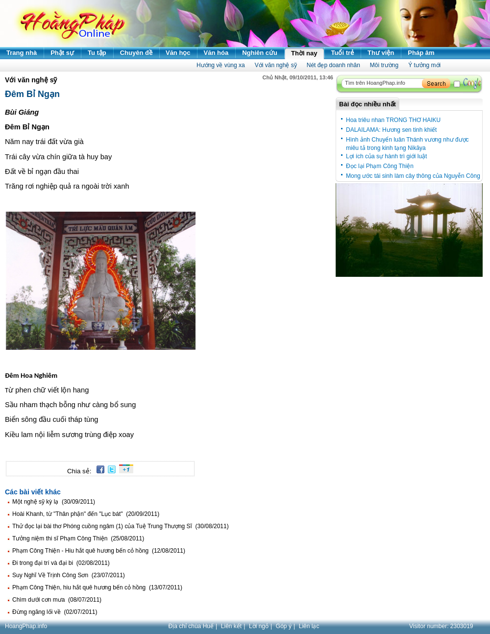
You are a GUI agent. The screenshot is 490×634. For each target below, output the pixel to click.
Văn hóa (216, 52)
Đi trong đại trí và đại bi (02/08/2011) (61, 563)
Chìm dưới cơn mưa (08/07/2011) (56, 599)
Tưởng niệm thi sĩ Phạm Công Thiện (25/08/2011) (78, 538)
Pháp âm (421, 52)
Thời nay (304, 53)
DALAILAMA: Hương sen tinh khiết (391, 129)
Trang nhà (21, 52)
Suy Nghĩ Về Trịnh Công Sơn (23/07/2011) (68, 575)
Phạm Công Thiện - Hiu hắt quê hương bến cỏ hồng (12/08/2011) (98, 550)
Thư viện (381, 52)
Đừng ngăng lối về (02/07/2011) (54, 612)
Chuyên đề (136, 52)
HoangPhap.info (26, 626)
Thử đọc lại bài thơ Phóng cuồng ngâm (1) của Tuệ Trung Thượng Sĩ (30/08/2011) (120, 526)
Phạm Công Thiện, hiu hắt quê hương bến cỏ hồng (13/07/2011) (97, 587)
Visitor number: (441, 626)
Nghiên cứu (259, 52)
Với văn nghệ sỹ (276, 65)
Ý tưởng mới (424, 65)
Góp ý (284, 626)
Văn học (178, 52)
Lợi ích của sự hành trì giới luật (386, 156)
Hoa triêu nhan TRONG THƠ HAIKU (393, 120)
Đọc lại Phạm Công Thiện (380, 166)
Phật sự (62, 52)
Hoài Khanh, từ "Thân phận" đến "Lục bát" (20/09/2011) (85, 514)
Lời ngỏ (259, 626)
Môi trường (384, 65)
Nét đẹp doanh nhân (333, 65)
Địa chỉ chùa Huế (191, 626)
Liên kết (231, 626)
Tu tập (97, 52)
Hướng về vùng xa (220, 65)
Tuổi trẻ (342, 52)
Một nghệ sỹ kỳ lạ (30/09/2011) (53, 501)
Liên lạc (309, 626)
